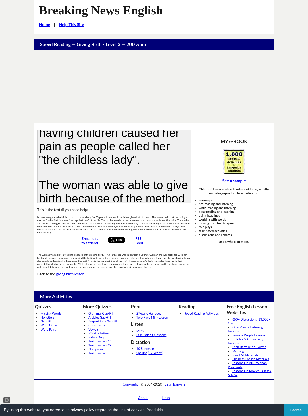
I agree (296, 410)
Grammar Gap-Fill (100, 313)
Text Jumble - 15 (99, 341)
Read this (154, 410)
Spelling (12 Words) (149, 353)
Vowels (93, 329)
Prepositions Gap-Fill (103, 321)
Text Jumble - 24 (99, 345)
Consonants (96, 325)
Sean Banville (175, 384)
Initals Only (96, 337)
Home (44, 24)
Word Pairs (48, 329)
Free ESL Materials (245, 355)
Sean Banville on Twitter (249, 347)
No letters (47, 317)
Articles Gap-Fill (99, 317)
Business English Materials (250, 359)
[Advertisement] (154, 86)
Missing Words (51, 313)
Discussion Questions (151, 335)
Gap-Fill (46, 321)
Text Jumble (96, 353)
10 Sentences (145, 349)
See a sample (234, 180)
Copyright (130, 384)
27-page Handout (148, 313)
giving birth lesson (70, 274)
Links (166, 398)
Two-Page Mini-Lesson (152, 317)
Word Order (49, 325)
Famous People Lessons (248, 335)
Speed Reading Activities (201, 313)
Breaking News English (101, 10)
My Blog (238, 351)
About (143, 398)
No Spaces (95, 349)
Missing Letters (99, 333)
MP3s (140, 331)
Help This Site (71, 24)
